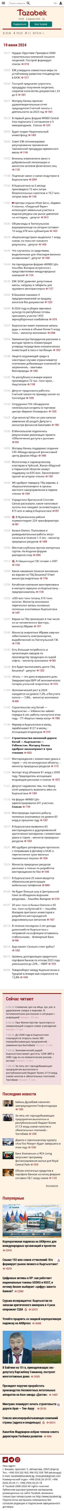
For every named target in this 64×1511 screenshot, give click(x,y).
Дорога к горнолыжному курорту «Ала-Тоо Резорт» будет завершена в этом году (38, 1143)
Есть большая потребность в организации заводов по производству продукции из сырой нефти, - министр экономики (34, 655)
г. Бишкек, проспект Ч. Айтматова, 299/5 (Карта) (31, 1469)
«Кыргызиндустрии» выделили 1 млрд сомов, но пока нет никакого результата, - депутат (36, 240)
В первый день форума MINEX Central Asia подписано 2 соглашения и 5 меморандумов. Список (35, 121)
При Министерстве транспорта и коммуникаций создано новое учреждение (31, 1024)
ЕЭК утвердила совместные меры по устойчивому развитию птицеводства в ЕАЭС (35, 73)
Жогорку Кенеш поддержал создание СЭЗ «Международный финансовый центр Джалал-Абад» (35, 451)
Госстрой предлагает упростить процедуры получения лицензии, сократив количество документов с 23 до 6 (36, 89)
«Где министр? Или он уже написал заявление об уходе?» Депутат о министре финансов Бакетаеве (34, 421)
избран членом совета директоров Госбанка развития (31, 1434)
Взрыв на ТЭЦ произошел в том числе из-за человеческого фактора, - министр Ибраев (36, 622)
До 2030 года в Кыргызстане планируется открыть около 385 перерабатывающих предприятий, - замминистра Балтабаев (27, 1040)
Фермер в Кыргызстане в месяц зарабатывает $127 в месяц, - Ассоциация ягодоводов (31, 728)
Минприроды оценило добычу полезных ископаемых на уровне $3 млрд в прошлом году (35, 816)
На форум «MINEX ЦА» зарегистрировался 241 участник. (33, 803)
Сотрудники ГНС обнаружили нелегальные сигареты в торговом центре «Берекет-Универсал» (33, 407)
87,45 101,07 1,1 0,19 (24, 33)
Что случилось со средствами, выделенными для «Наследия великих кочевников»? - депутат (36, 254)
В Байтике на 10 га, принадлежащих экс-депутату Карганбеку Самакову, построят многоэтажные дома (29, 1371)
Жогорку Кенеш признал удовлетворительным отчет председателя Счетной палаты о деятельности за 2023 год (32, 106)
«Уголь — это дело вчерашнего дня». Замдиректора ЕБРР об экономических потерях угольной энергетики (36, 680)
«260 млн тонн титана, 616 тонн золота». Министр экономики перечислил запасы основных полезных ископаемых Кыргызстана (34, 603)
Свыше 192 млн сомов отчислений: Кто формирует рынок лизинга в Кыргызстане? (30, 1262)
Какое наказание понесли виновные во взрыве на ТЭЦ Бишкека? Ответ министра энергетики (35, 574)
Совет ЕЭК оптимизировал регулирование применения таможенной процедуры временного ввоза (35, 147)
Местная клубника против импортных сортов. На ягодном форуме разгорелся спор (36, 551)
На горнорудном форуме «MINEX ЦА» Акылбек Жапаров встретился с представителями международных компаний (35, 269)
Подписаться (19, 24)
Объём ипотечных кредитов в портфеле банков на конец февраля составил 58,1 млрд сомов (37, 1174)
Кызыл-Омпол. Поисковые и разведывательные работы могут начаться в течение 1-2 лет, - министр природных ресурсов (35, 536)
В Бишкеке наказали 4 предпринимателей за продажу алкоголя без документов (31, 298)
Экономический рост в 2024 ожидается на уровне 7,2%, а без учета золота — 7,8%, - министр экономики (36, 693)
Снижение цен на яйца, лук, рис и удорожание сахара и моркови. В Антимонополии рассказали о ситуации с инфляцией (30, 1012)
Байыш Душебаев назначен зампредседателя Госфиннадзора (36, 1103)
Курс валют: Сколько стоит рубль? (33, 946)
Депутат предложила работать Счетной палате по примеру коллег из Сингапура (36, 394)
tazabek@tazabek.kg (22, 1476)
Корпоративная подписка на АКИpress (29, 1243)
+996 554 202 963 (18, 1472)
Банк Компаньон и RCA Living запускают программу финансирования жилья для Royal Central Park (36, 1159)
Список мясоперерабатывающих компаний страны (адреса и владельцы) (30, 1420)
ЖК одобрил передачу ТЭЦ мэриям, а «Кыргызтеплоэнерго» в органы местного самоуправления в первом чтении (35, 488)
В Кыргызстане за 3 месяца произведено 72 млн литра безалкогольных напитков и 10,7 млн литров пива (35, 191)
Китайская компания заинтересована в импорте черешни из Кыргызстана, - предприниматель (36, 588)
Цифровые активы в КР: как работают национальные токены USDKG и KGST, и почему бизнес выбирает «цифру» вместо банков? (29, 1284)
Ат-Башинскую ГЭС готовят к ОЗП (36, 561)
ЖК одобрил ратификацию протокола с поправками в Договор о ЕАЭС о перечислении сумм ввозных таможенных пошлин (35, 853)
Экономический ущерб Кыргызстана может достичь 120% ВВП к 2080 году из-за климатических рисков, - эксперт (30, 1055)
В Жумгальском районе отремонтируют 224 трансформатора (35, 518)
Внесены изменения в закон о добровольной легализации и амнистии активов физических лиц (34, 162)
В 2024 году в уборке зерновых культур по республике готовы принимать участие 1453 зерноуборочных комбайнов (31, 314)
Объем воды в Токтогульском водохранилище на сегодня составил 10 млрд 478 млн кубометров (35, 227)
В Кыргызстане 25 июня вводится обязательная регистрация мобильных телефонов (33, 881)
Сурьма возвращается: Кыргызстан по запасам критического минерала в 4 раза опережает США (29, 1305)
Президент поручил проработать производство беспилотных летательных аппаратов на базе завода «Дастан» (29, 1390)
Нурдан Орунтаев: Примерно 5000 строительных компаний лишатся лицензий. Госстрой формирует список (33, 58)
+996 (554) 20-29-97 (40, 1479)
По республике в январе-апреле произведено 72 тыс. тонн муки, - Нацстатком (33, 380)
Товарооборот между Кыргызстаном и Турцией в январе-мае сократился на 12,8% (36, 973)
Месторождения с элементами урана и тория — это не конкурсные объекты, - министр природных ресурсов (36, 762)
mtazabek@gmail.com (48, 1476)
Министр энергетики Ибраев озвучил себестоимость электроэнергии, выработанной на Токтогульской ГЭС (35, 636)
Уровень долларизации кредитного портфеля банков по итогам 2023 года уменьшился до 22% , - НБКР (36, 960)
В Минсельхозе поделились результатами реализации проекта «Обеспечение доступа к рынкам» (33, 434)
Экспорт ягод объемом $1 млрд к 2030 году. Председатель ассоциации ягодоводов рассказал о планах (36, 776)
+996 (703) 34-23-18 (31, 1482)
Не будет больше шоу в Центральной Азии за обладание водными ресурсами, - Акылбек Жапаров (35, 895)
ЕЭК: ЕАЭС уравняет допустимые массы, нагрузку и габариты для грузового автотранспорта (32, 285)
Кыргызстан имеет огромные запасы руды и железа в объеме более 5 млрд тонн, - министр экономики (36, 329)
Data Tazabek (40, 24)
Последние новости (19, 1094)
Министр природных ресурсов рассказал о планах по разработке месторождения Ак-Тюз (33, 868)
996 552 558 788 (39, 1472)
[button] (28, 3)
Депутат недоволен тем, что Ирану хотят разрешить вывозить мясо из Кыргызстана (34, 789)
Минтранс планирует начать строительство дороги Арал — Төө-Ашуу (30, 1406)
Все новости (52, 1185)
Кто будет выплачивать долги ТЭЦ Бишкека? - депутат (33, 668)
